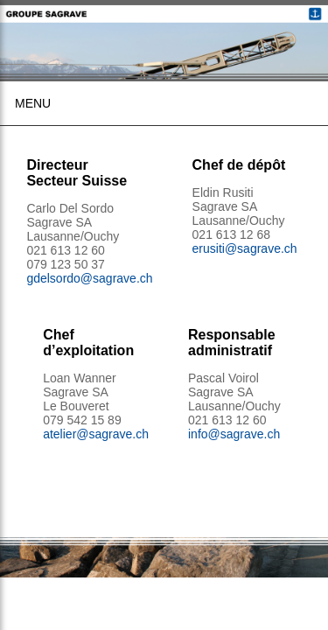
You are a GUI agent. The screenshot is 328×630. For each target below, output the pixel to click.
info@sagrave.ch (234, 434)
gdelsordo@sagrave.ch (89, 278)
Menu (33, 103)
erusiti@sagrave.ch (244, 249)
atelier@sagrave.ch (96, 434)
